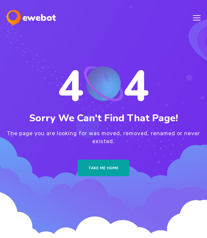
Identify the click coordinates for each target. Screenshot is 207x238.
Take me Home (103, 168)
